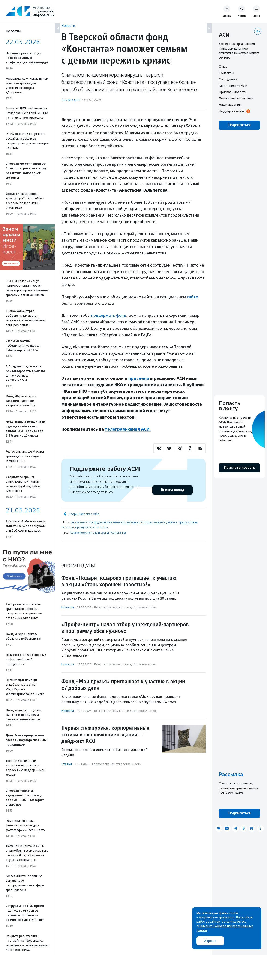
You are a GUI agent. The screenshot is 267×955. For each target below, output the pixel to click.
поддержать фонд (108, 315)
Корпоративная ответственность (116, 764)
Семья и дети (71, 100)
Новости (68, 26)
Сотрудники (228, 79)
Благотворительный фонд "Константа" (98, 533)
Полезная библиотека (236, 98)
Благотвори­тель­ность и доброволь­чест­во (125, 607)
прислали (138, 378)
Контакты (226, 73)
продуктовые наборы (91, 527)
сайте (192, 297)
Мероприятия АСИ (233, 85)
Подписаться (239, 125)
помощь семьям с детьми (158, 522)
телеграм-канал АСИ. (128, 429)
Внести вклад (172, 490)
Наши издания (230, 104)
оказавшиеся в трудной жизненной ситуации (104, 522)
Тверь (73, 514)
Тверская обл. (89, 514)
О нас (223, 66)
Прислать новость (232, 92)
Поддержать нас (232, 111)
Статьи (66, 764)
